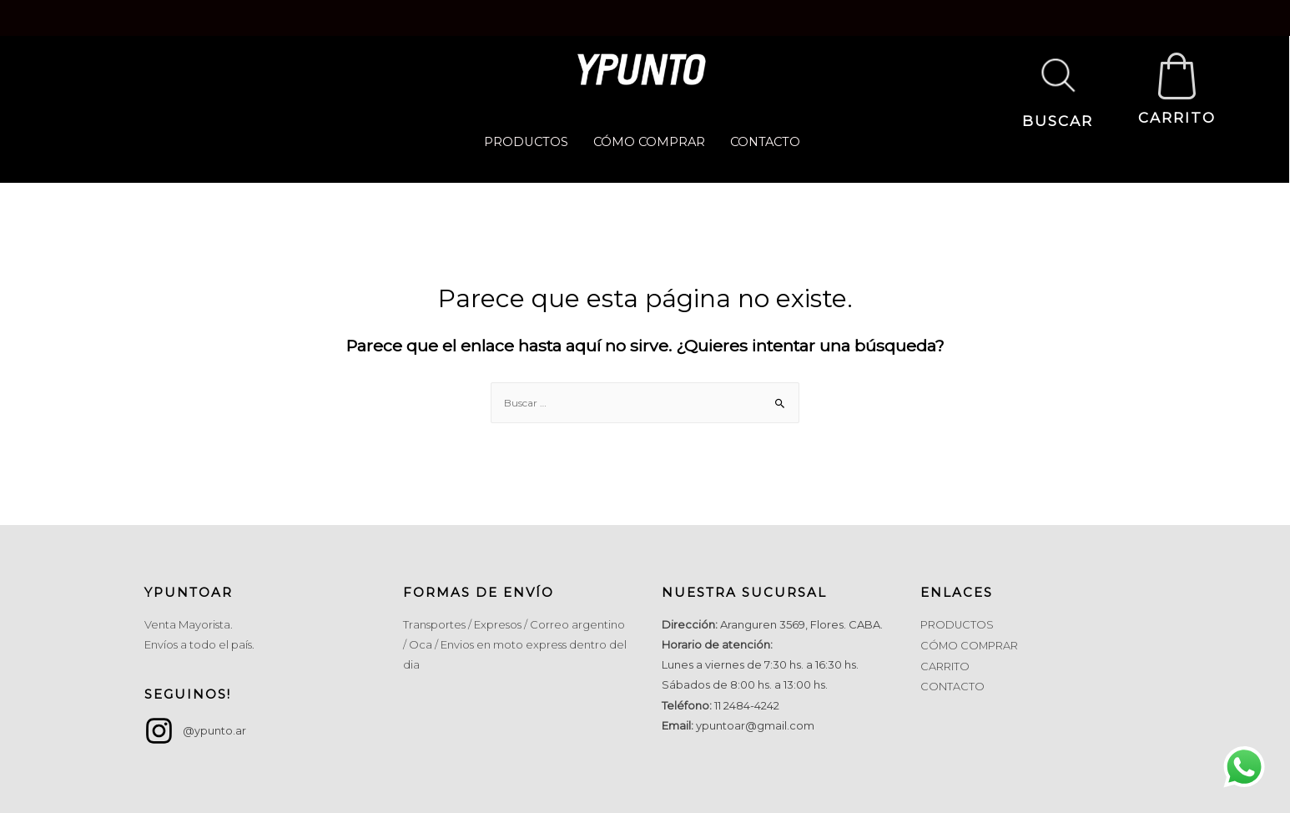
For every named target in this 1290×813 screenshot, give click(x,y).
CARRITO (1177, 119)
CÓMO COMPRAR (648, 142)
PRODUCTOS (523, 142)
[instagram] (195, 730)
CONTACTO (767, 142)
